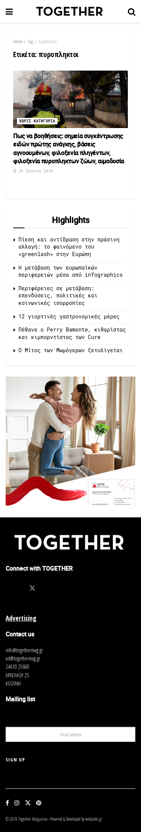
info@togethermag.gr (24, 650)
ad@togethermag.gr (23, 658)
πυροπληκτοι (47, 41)
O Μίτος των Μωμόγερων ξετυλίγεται (70, 350)
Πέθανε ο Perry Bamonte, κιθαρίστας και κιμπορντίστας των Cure (72, 333)
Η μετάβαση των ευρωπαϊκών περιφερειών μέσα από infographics (70, 271)
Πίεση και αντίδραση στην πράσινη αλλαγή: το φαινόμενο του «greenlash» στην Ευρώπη (69, 247)
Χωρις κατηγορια (37, 121)
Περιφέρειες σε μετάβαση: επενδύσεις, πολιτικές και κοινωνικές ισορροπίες (57, 295)
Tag (30, 41)
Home (17, 41)
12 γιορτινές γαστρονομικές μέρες (69, 316)
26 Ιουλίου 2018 (33, 171)
